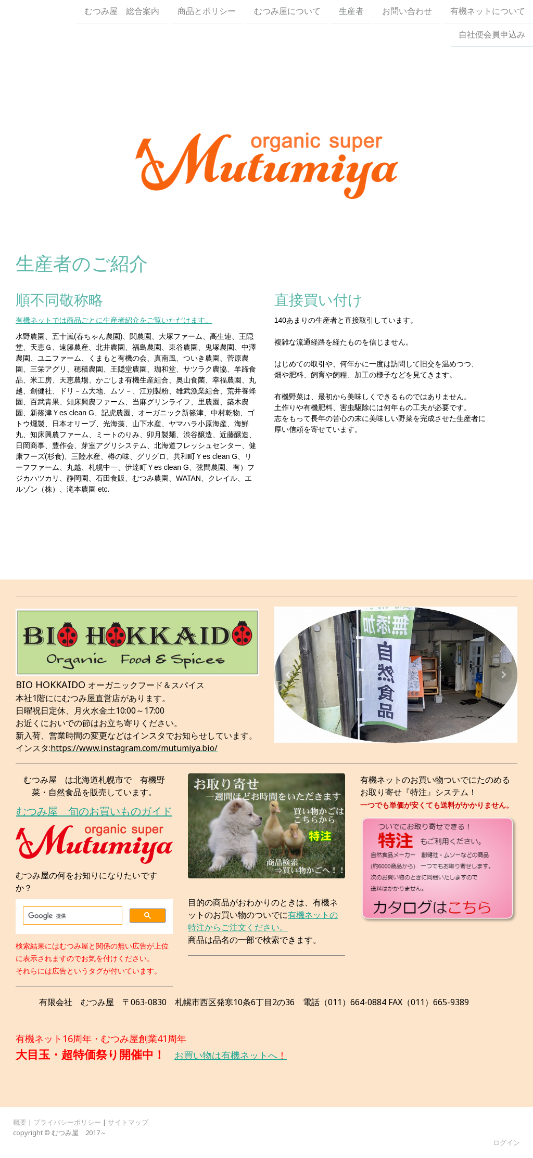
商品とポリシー (206, 11)
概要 (20, 1122)
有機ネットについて (487, 11)
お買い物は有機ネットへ (225, 1055)
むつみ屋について (287, 11)
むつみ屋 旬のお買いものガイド (94, 811)
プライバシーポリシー (67, 1122)
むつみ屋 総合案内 (121, 11)
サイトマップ (128, 1122)
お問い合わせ (407, 11)
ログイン (506, 1142)
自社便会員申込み (492, 36)
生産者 (351, 11)
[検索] (71, 915)
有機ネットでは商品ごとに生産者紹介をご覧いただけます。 (114, 320)
